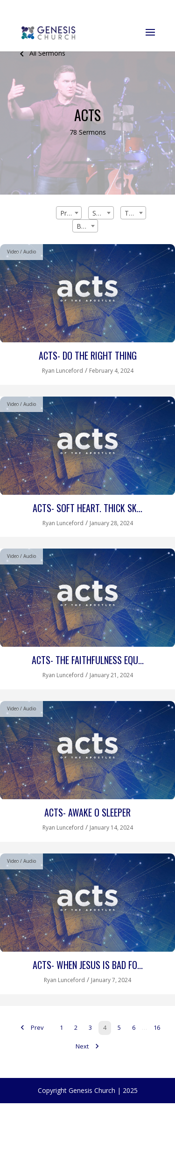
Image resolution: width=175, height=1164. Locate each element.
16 (157, 1027)
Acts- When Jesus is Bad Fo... (88, 965)
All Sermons (40, 53)
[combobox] (69, 212)
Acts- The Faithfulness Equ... (88, 660)
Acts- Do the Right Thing (88, 355)
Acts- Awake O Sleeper (87, 812)
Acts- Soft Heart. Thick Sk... (87, 508)
